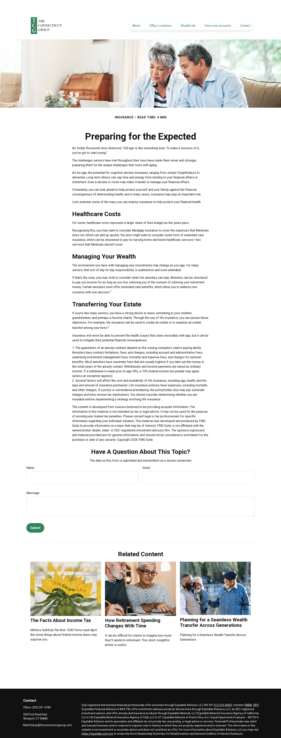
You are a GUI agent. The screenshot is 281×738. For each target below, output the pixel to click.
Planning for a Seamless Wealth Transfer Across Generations (213, 610)
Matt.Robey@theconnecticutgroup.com (47, 713)
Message (32, 481)
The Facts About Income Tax (60, 608)
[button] (136, 13)
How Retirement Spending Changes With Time (132, 611)
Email (146, 456)
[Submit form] (35, 516)
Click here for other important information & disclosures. (116, 729)
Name (30, 456)
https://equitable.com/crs (97, 722)
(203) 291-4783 (41, 695)
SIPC (256, 693)
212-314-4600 (222, 693)
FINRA (248, 693)
